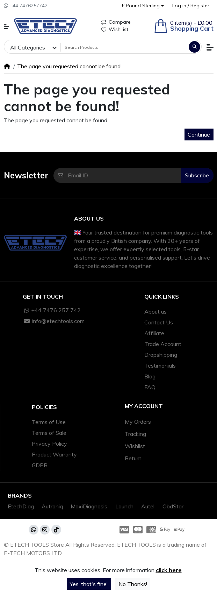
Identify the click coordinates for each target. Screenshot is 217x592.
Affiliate (154, 333)
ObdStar (172, 506)
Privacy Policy (49, 443)
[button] (142, 5)
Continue (199, 134)
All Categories (27, 47)
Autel (147, 506)
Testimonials (160, 365)
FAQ (149, 387)
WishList (114, 29)
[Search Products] (124, 47)
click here (169, 570)
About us (155, 311)
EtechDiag (21, 506)
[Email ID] (124, 175)
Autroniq (52, 506)
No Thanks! (132, 584)
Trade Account (162, 343)
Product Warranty (54, 454)
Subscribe (197, 175)
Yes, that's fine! (89, 584)
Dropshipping (160, 354)
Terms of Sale (49, 432)
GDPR (40, 465)
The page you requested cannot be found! (69, 66)
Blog (149, 376)
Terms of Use (49, 421)
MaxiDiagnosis (89, 506)
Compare (116, 22)
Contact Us (158, 322)
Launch (124, 506)
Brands (20, 495)
